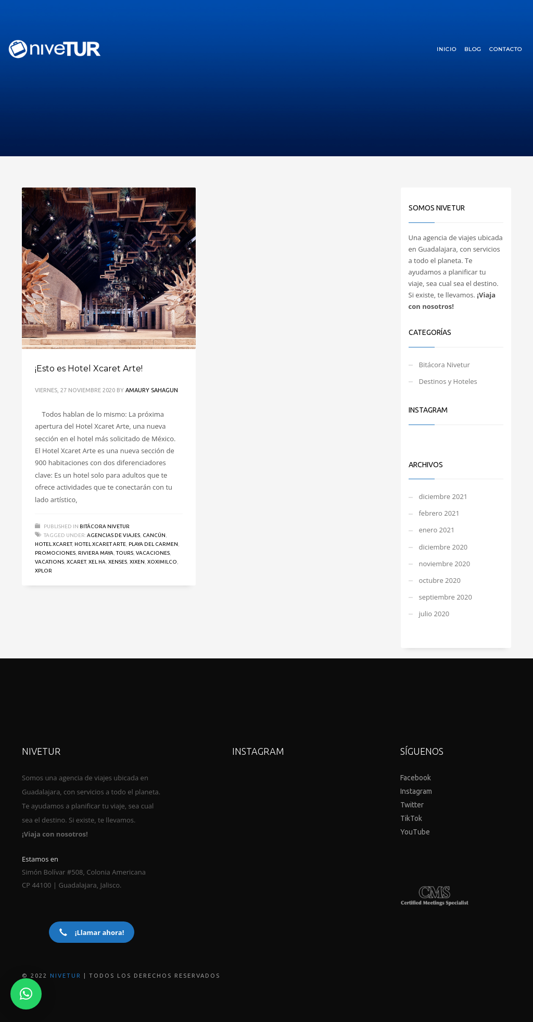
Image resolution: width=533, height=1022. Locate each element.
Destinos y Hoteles (448, 381)
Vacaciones (153, 553)
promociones (55, 553)
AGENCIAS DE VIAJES (113, 535)
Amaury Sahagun (151, 390)
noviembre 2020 (445, 563)
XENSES (117, 562)
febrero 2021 (439, 513)
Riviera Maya (95, 553)
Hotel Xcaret (53, 544)
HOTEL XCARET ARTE (100, 544)
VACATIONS (49, 562)
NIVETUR (65, 976)
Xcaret (76, 562)
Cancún (154, 535)
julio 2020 (434, 613)
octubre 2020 (440, 580)
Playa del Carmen (153, 544)
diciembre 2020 (443, 547)
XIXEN (137, 562)
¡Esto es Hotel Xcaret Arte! (89, 368)
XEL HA (97, 562)
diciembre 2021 (443, 496)
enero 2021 (437, 529)
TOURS (124, 553)
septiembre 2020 (445, 597)
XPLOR (43, 571)
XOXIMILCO (162, 562)
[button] (26, 993)
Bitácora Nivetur (105, 526)
